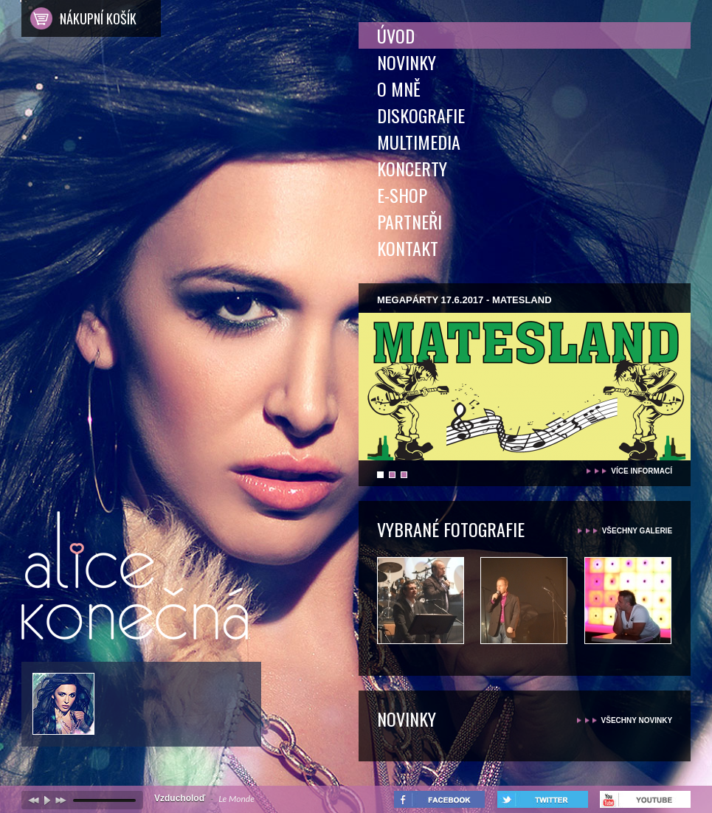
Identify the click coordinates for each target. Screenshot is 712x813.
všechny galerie (637, 531)
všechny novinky (637, 720)
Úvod (396, 35)
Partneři (409, 221)
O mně (399, 88)
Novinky (406, 62)
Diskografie (421, 115)
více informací (641, 471)
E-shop (402, 194)
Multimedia (418, 141)
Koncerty (412, 168)
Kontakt (407, 248)
